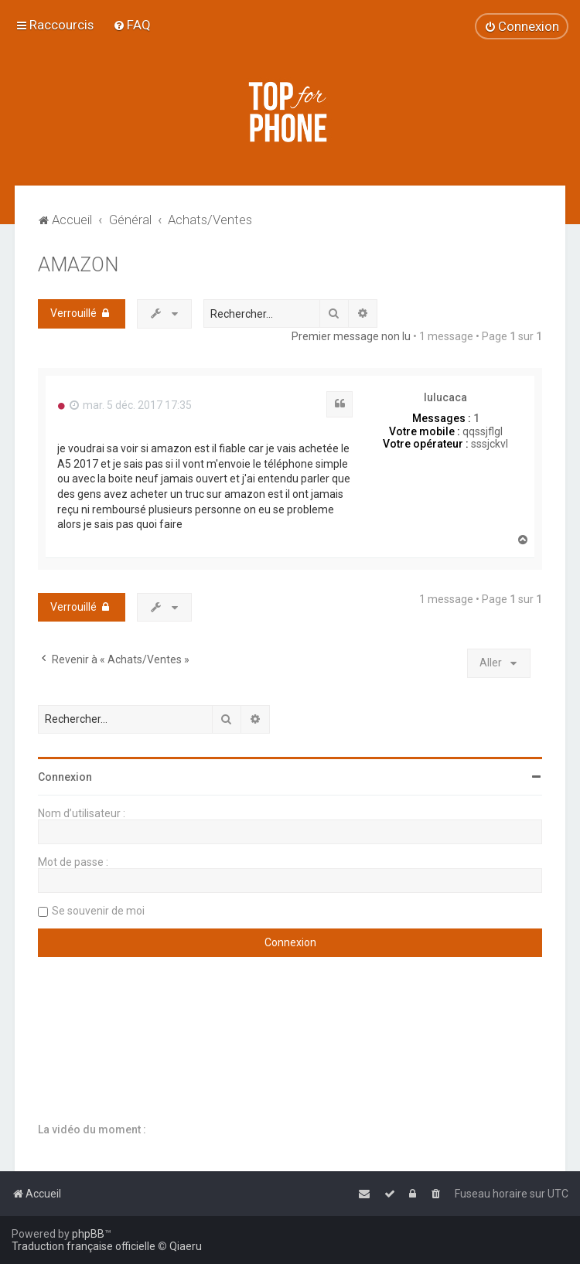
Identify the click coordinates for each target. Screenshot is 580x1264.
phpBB (88, 1234)
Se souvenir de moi (98, 911)
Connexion (65, 777)
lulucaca (445, 397)
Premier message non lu (351, 336)
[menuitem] (132, 24)
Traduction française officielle (83, 1246)
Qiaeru (185, 1246)
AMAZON (78, 265)
